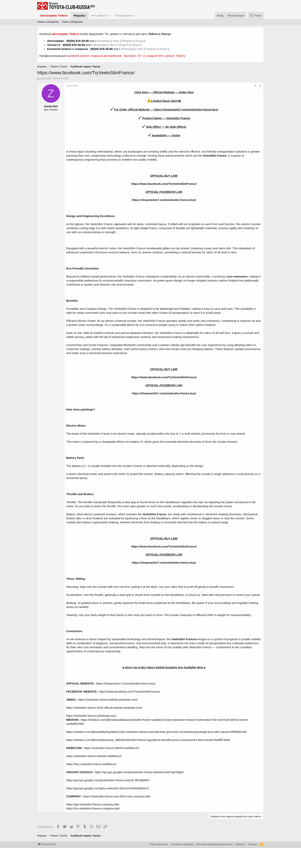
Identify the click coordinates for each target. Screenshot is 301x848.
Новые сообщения (48, 21)
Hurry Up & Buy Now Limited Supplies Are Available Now (164, 667)
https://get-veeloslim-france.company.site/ (92, 804)
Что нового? (99, 15)
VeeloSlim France (178, 118)
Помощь (240, 844)
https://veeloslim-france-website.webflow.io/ (94, 756)
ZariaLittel (45, 78)
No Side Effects (175, 126)
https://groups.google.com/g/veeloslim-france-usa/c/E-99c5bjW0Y (108, 780)
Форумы (80, 15)
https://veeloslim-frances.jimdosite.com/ (91, 715)
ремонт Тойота (175, 55)
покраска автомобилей (106, 55)
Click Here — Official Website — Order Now (164, 92)
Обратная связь (159, 844)
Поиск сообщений (72, 21)
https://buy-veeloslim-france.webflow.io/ (91, 764)
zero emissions (237, 276)
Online (175, 135)
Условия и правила (182, 844)
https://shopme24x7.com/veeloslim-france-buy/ (186, 109)
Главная (252, 844)
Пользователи (124, 15)
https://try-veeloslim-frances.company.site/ (93, 808)
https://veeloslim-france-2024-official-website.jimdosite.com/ (104, 707)
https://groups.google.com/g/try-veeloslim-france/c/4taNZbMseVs (107, 788)
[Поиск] (256, 15)
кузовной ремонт (78, 55)
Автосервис (55, 40)
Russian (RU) (47, 844)
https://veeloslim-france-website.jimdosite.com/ (108, 699)
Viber (115, 40)
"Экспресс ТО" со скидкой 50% (143, 55)
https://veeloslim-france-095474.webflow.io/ (111, 748)
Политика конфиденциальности (214, 844)
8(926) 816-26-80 (78, 40)
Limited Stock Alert (164, 100)
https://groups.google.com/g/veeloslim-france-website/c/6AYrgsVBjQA (139, 772)
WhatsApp (104, 40)
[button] (110, 15)
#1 (260, 85)
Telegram (128, 40)
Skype (140, 40)
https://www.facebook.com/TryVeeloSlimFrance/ (164, 183)
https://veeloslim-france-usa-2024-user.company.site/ (117, 796)
